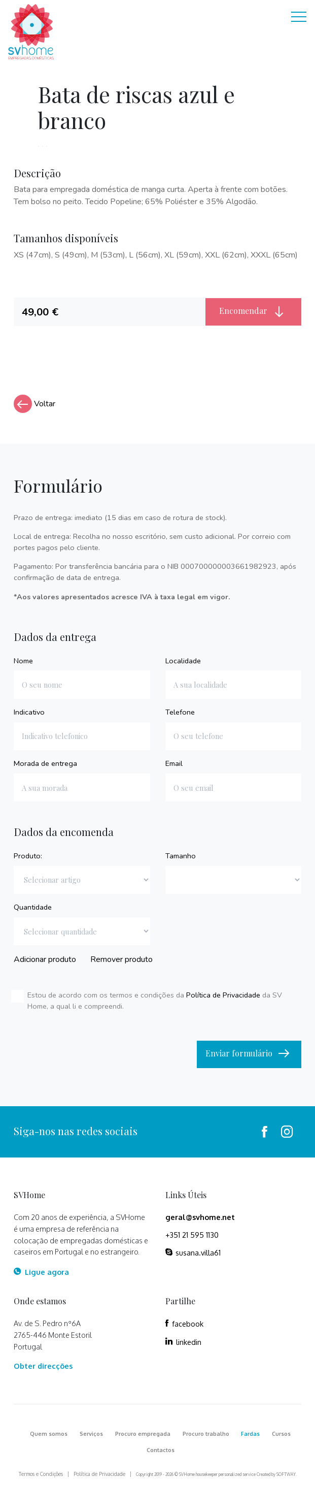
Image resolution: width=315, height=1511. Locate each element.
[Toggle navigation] (299, 18)
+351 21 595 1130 (192, 1234)
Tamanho (180, 856)
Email (174, 763)
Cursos (281, 1433)
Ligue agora (41, 1271)
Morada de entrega (45, 763)
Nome (23, 661)
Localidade (183, 661)
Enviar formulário (249, 1054)
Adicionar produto (45, 959)
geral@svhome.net (200, 1216)
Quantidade (33, 907)
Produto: (28, 856)
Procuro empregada (142, 1433)
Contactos (160, 1450)
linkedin (183, 1341)
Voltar (34, 403)
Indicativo (29, 712)
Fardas (250, 1433)
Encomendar (253, 311)
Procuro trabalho (206, 1433)
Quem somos (48, 1433)
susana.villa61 (193, 1252)
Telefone (180, 712)
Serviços (91, 1433)
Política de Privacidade (223, 995)
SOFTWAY (286, 1474)
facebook (184, 1323)
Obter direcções (43, 1365)
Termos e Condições (41, 1474)
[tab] (109, 312)
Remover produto (121, 959)
